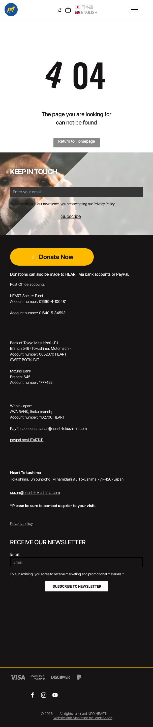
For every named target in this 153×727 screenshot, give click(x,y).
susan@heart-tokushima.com (35, 492)
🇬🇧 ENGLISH (86, 12)
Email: (15, 554)
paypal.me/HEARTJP (26, 439)
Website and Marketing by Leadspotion (82, 718)
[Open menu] (134, 9)
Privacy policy (21, 523)
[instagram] (44, 695)
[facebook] (32, 695)
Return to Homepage (76, 141)
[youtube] (55, 695)
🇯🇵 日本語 (84, 6)
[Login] (59, 10)
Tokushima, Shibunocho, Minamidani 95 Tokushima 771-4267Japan (67, 479)
